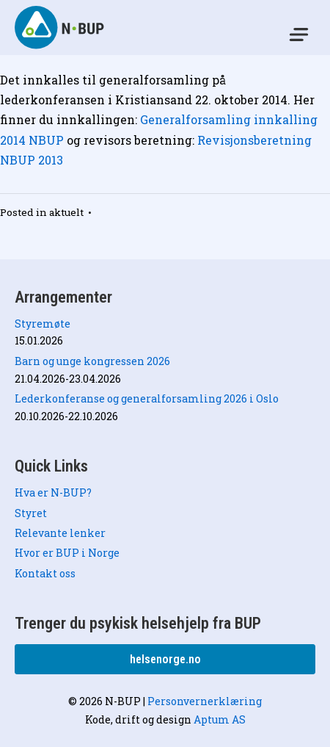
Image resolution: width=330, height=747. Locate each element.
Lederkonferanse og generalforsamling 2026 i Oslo (147, 398)
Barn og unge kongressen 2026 (92, 361)
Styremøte (42, 324)
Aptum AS (220, 719)
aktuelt (66, 212)
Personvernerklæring (204, 701)
